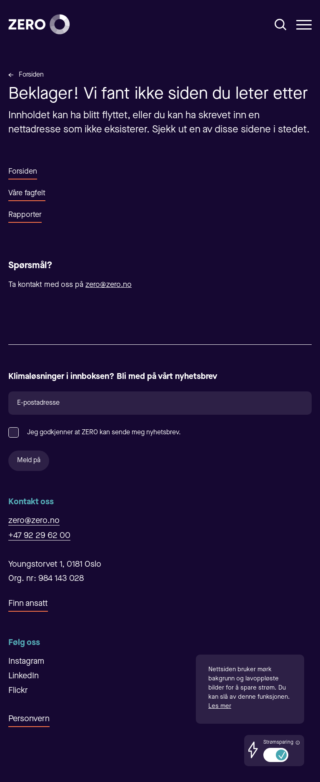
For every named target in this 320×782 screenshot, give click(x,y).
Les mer (219, 706)
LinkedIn (23, 676)
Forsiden (31, 75)
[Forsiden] (39, 24)
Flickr (18, 691)
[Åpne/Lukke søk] (281, 24)
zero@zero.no (108, 285)
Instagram (26, 661)
